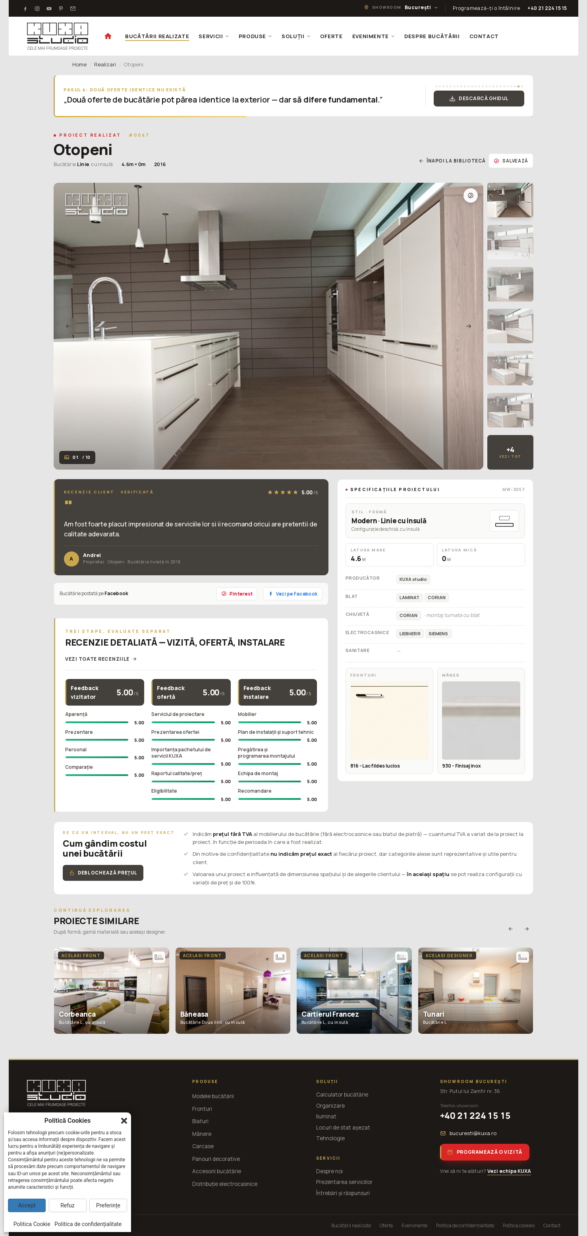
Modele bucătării (213, 1096)
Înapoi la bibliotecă (452, 161)
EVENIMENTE (373, 36)
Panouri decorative (216, 1158)
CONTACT (484, 36)
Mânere (201, 1133)
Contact (551, 1225)
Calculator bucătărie (342, 1094)
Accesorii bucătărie (216, 1171)
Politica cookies (519, 1225)
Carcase (203, 1146)
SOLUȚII (296, 36)
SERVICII (214, 36)
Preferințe (108, 1205)
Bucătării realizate (351, 1225)
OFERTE (331, 36)
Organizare (330, 1105)
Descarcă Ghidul (478, 98)
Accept (27, 1205)
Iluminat (326, 1116)
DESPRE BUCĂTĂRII (432, 36)
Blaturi (200, 1121)
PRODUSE (255, 36)
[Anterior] (68, 326)
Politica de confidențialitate (465, 1225)
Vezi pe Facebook (292, 594)
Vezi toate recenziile (101, 659)
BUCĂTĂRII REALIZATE (157, 36)
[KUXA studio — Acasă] (58, 36)
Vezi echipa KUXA (509, 1171)
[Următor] (469, 326)
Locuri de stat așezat (343, 1127)
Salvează (511, 161)
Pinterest (237, 594)
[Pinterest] (61, 8)
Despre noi (329, 1171)
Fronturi (202, 1108)
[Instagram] (37, 8)
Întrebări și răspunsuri (343, 1193)
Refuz (67, 1205)
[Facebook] (25, 8)
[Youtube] (49, 8)
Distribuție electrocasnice (224, 1184)
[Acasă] (108, 36)
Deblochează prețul (103, 873)
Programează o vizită (484, 1152)
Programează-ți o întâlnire (486, 8)
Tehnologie (330, 1138)
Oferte (386, 1225)
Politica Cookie (32, 1224)
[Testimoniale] (73, 8)
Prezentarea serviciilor (344, 1182)
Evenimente (414, 1225)
